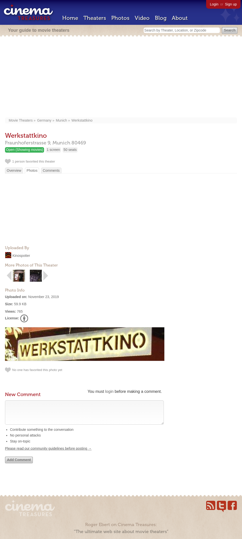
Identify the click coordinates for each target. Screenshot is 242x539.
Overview (14, 170)
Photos (120, 18)
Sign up (231, 4)
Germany (44, 120)
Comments (51, 170)
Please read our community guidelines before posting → (48, 453)
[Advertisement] (121, 77)
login (109, 391)
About (180, 18)
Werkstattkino (82, 120)
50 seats (70, 150)
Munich (61, 120)
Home (70, 18)
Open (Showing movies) (24, 150)
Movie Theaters (21, 120)
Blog (161, 18)
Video (142, 18)
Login (214, 4)
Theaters (94, 18)
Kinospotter (21, 256)
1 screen (53, 150)
